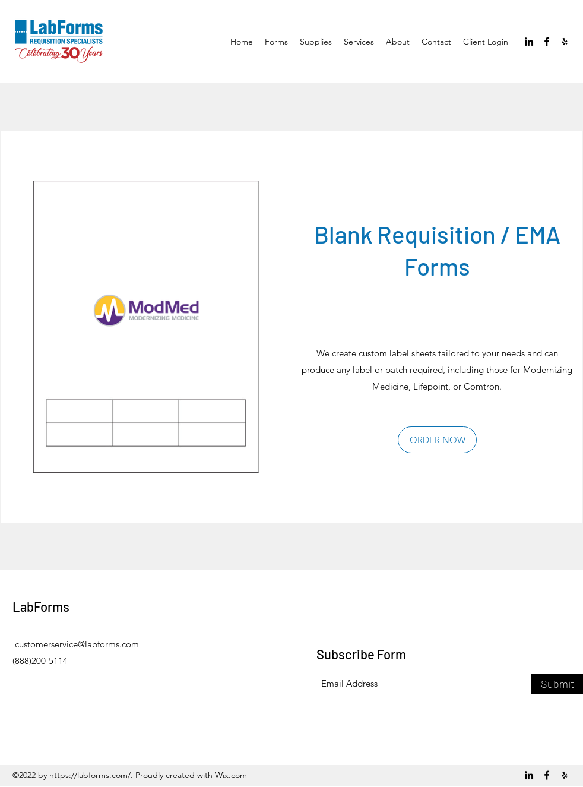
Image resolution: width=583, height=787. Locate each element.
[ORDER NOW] (437, 439)
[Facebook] (547, 42)
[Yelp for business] (565, 42)
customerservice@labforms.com (77, 644)
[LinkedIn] (529, 42)
